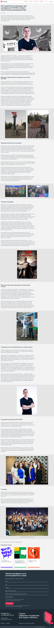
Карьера (41, 1)
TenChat (8, 623)
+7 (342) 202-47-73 (7, 615)
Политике (20, 606)
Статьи (46, 1)
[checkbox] (14, 599)
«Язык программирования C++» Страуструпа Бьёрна (21, 380)
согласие (18, 605)
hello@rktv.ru (5, 613)
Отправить (9, 603)
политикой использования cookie (40, 626)
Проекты (26, 1)
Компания (36, 1)
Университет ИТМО (5, 55)
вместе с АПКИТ (31, 623)
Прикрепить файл (9, 596)
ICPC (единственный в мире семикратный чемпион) (21, 73)
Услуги (30, 1)
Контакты (51, 1)
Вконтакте (3, 623)
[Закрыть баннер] (52, 626)
